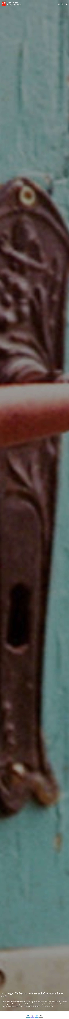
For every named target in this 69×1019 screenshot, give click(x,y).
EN (63, 3)
